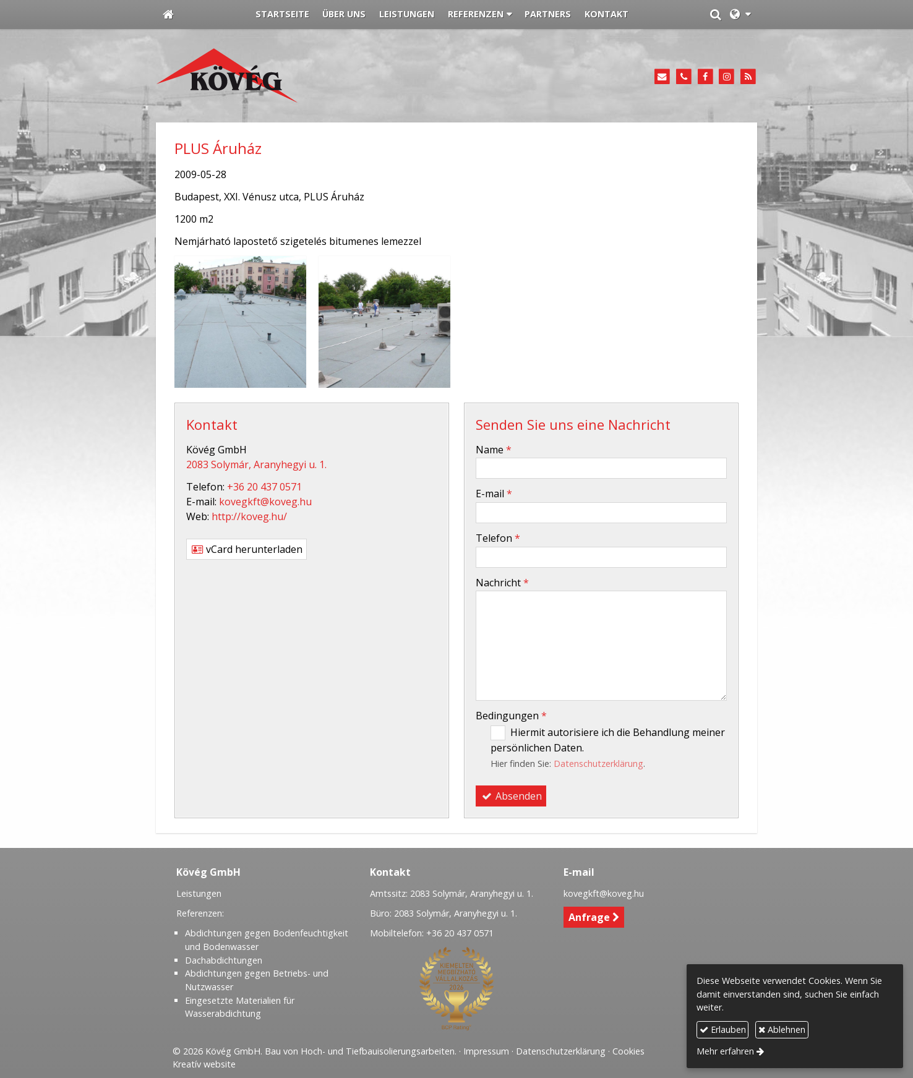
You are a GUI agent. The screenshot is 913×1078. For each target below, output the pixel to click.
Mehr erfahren (725, 1051)
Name (494, 449)
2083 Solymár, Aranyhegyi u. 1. (256, 464)
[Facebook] (705, 77)
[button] (740, 14)
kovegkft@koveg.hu (265, 501)
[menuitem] (282, 14)
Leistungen (198, 893)
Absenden (511, 796)
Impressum (486, 1051)
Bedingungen (511, 715)
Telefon (498, 538)
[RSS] (748, 77)
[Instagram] (726, 77)
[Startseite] (168, 14)
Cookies (628, 1051)
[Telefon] (684, 77)
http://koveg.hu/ (249, 516)
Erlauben (723, 1029)
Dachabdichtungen (223, 960)
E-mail (494, 493)
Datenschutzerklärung (598, 763)
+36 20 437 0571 (264, 487)
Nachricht (502, 582)
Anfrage (594, 917)
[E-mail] (662, 77)
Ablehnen (781, 1029)
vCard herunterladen (246, 549)
